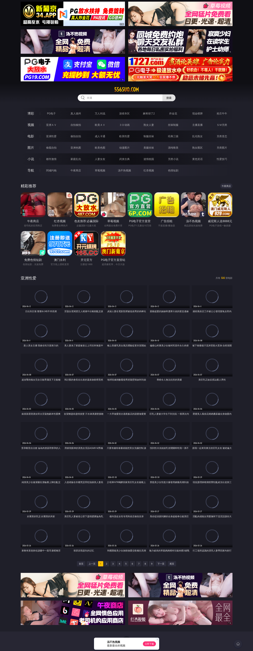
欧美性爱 (124, 136)
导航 (31, 170)
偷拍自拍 (76, 136)
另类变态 (222, 136)
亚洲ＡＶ (51, 125)
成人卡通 (100, 136)
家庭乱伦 (76, 159)
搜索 (169, 98)
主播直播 (197, 125)
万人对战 (100, 113)
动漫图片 (124, 147)
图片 (31, 147)
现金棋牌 (197, 113)
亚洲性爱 (51, 136)
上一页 (92, 563)
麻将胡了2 (149, 113)
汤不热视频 (124, 170)
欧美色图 (100, 147)
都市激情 (51, 159)
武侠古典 (124, 159)
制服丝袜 (149, 136)
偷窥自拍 (51, 147)
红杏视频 (149, 170)
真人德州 (76, 113)
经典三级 (173, 136)
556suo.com (126, 89)
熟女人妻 (149, 125)
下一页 (161, 563)
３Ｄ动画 (124, 125)
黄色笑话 (197, 159)
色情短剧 (173, 170)
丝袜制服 (173, 125)
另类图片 (222, 147)
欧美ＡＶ (100, 125)
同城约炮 (51, 170)
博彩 (31, 113)
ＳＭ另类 (222, 125)
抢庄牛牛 (222, 113)
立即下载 (149, 643)
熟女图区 (197, 147)
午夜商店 (76, 170)
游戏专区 (124, 113)
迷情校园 (149, 159)
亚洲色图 (76, 147)
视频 (31, 125)
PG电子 (51, 113)
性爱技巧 (222, 159)
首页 (81, 563)
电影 (31, 136)
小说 (31, 159)
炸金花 (173, 113)
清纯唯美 (173, 147)
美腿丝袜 (149, 147)
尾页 (172, 563)
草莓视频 (100, 170)
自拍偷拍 (76, 125)
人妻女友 (100, 159)
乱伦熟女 (197, 136)
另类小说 (173, 159)
